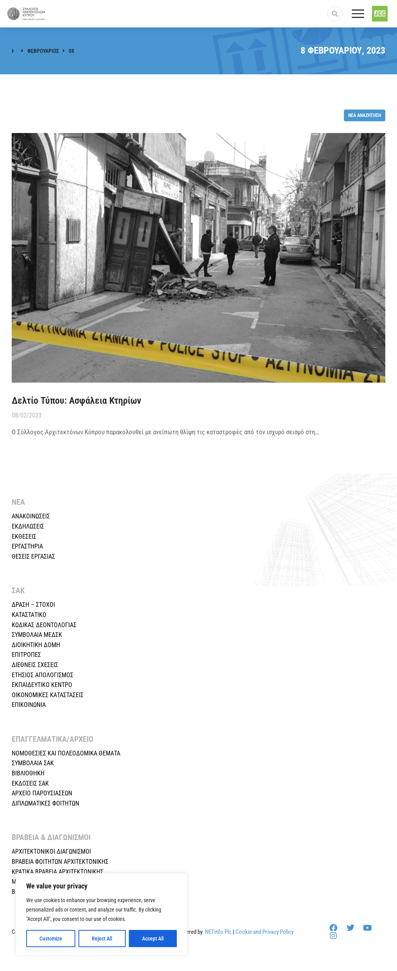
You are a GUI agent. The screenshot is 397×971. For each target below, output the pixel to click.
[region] (101, 914)
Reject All (102, 938)
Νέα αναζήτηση (364, 115)
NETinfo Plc (218, 931)
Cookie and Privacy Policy (264, 931)
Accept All (153, 938)
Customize (50, 938)
